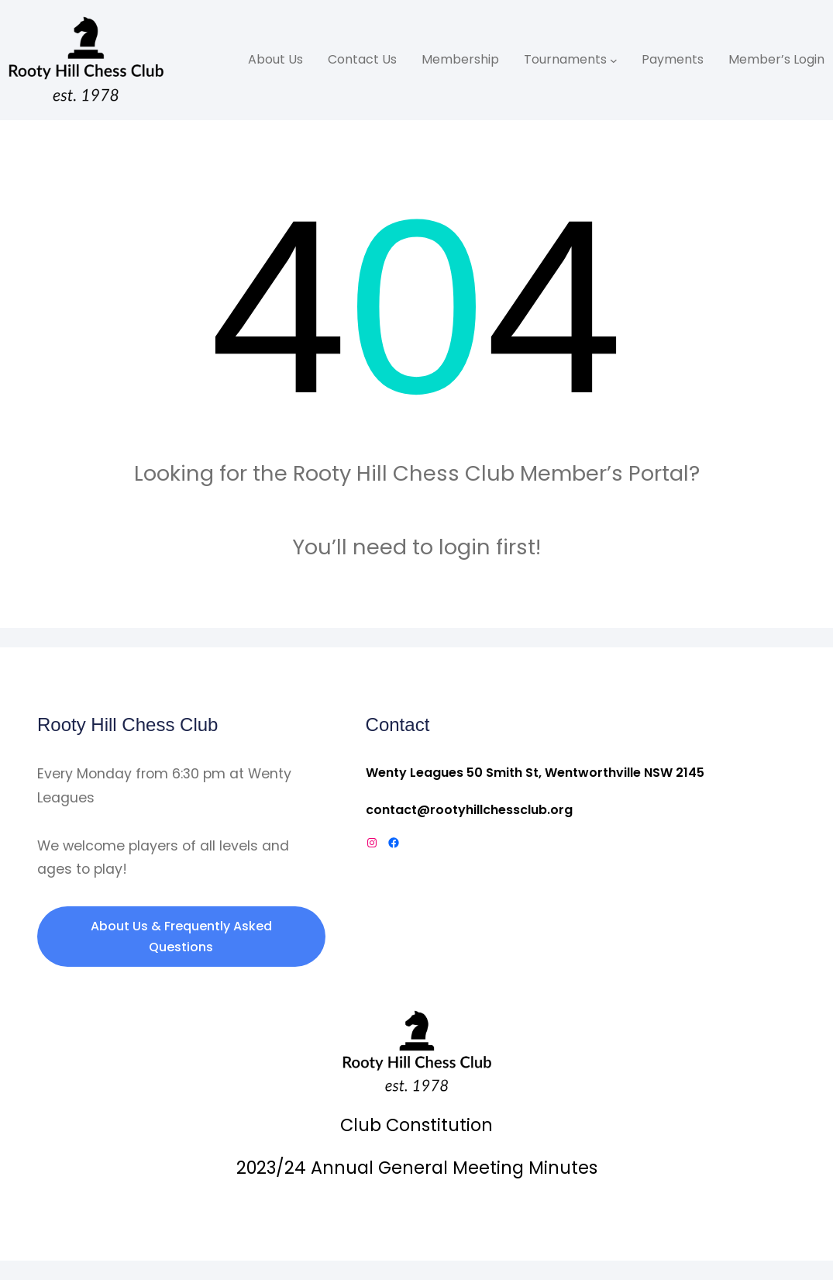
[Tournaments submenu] (614, 60)
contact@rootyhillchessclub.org (469, 810)
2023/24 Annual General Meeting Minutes (416, 1167)
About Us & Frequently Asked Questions (181, 936)
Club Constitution (416, 1125)
